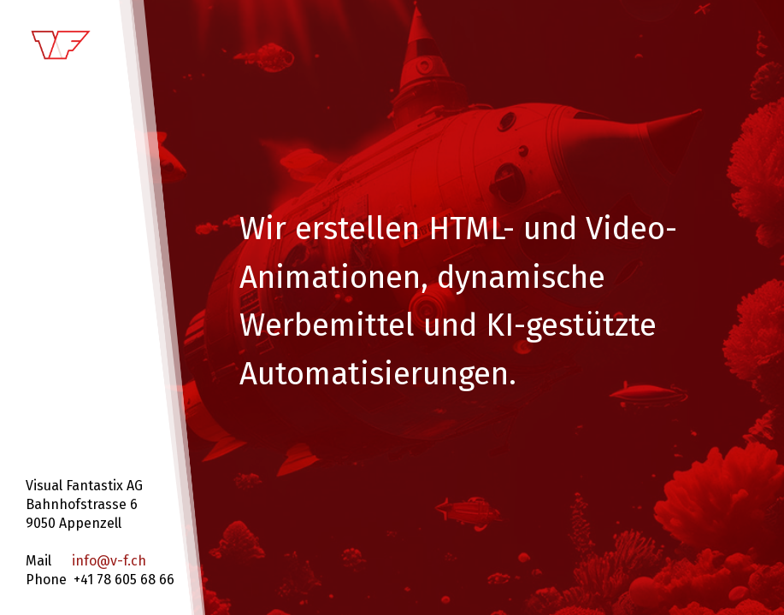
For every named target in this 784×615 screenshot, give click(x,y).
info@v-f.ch (109, 561)
